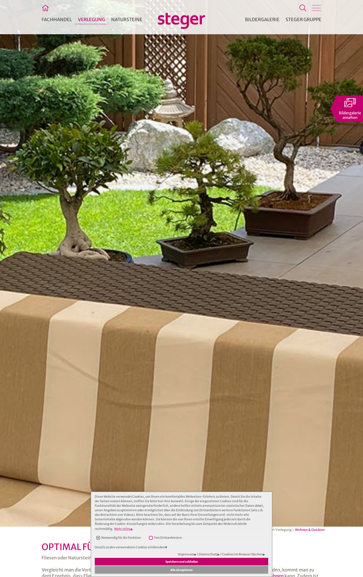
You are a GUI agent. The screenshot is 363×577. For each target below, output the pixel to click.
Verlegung (284, 530)
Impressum (186, 554)
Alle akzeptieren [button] (181, 570)
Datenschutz (208, 554)
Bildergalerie (262, 19)
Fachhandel (57, 19)
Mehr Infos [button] (122, 529)
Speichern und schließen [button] (181, 561)
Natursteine (126, 19)
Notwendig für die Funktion (121, 537)
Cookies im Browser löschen (242, 554)
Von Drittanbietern (168, 537)
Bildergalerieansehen (350, 115)
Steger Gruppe (303, 19)
